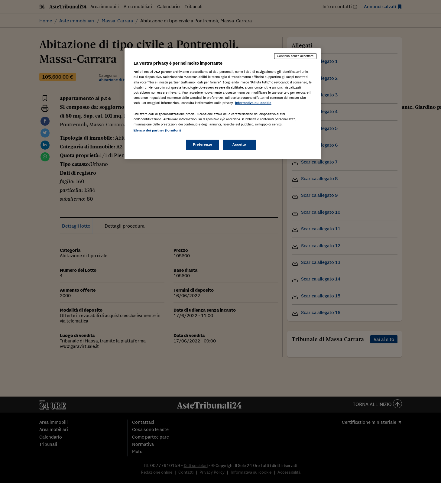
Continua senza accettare (295, 56)
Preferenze (202, 144)
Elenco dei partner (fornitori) (157, 130)
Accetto (239, 144)
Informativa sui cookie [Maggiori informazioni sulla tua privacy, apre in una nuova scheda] (253, 103)
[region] (223, 103)
